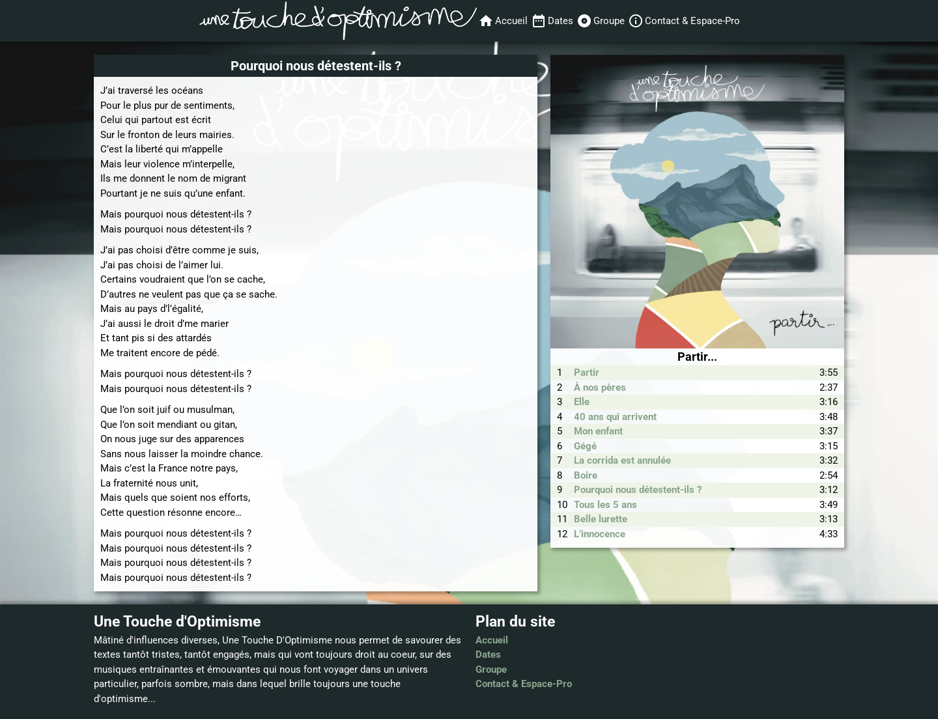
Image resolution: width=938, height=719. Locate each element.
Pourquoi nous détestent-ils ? (638, 490)
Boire (585, 475)
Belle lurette (600, 519)
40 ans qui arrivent (615, 417)
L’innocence (599, 534)
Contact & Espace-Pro (524, 684)
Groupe (491, 669)
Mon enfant (598, 431)
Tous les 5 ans (605, 505)
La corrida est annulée (622, 460)
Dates (488, 654)
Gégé (585, 446)
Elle (582, 402)
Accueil (492, 640)
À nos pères (600, 387)
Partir (586, 372)
